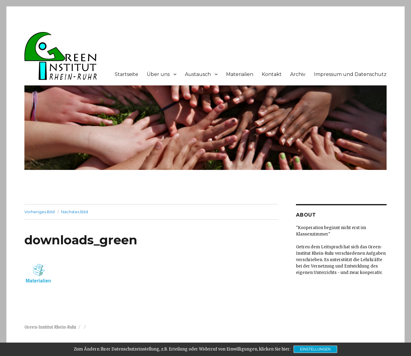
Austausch (198, 74)
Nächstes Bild (74, 211)
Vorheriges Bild (39, 211)
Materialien (239, 74)
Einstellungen (315, 349)
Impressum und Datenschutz (350, 74)
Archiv (297, 74)
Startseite (126, 74)
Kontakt (272, 74)
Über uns (158, 74)
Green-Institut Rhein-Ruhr (50, 327)
